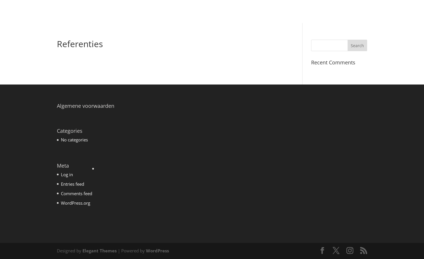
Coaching (279, 11)
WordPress (157, 251)
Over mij (338, 11)
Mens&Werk (309, 11)
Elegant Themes (99, 251)
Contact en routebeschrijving (384, 11)
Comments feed (76, 193)
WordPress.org (75, 203)
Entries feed (72, 184)
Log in (67, 174)
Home (256, 11)
